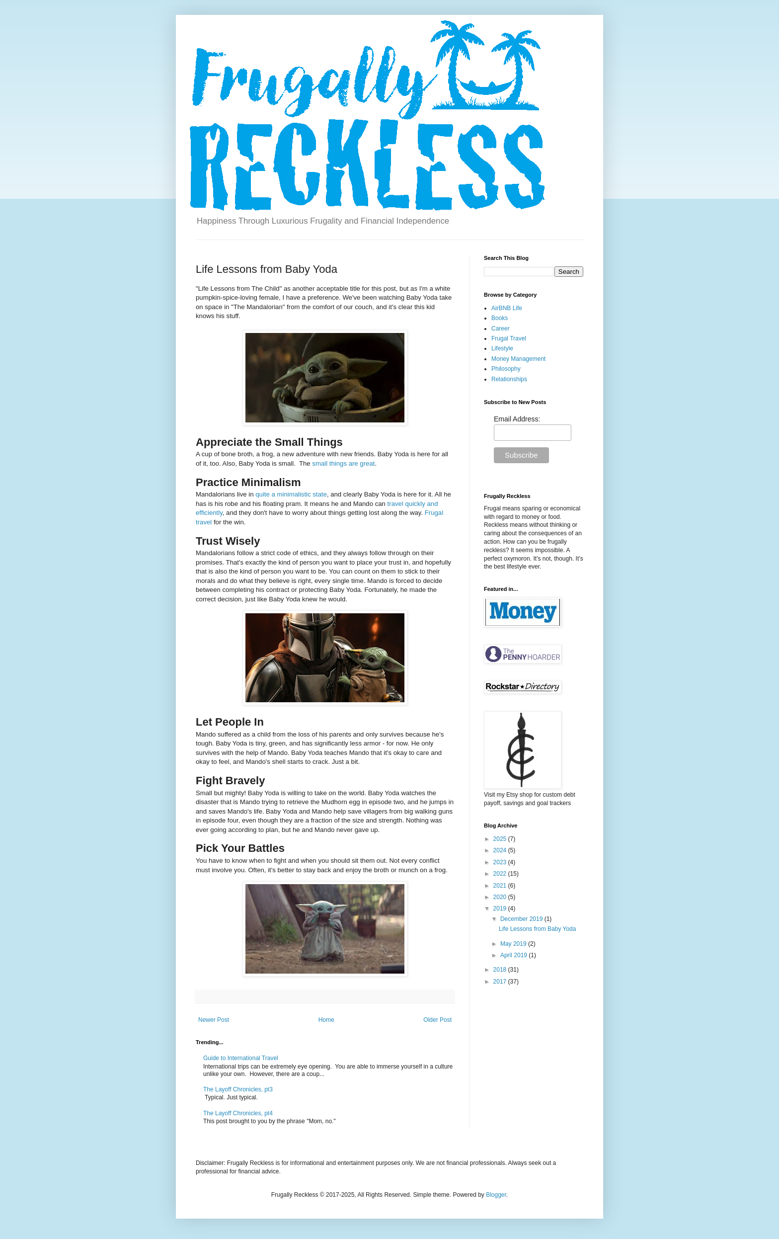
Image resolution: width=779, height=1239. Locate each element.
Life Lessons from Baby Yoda (537, 928)
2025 (500, 838)
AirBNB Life (506, 308)
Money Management (518, 358)
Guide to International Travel (240, 1058)
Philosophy (506, 368)
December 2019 (522, 918)
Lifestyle (502, 348)
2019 (500, 908)
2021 (500, 885)
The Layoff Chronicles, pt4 (238, 1113)
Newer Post (213, 1019)
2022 (500, 873)
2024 (500, 850)
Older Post (437, 1019)
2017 (500, 981)
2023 (500, 862)
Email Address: (517, 419)
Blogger (496, 1194)
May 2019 (514, 943)
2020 (500, 897)
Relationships (509, 379)
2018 (500, 969)
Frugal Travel (508, 338)
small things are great (343, 463)
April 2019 (514, 955)
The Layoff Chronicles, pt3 (238, 1089)
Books (499, 318)
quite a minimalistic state (291, 494)
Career (500, 328)
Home (326, 1019)
